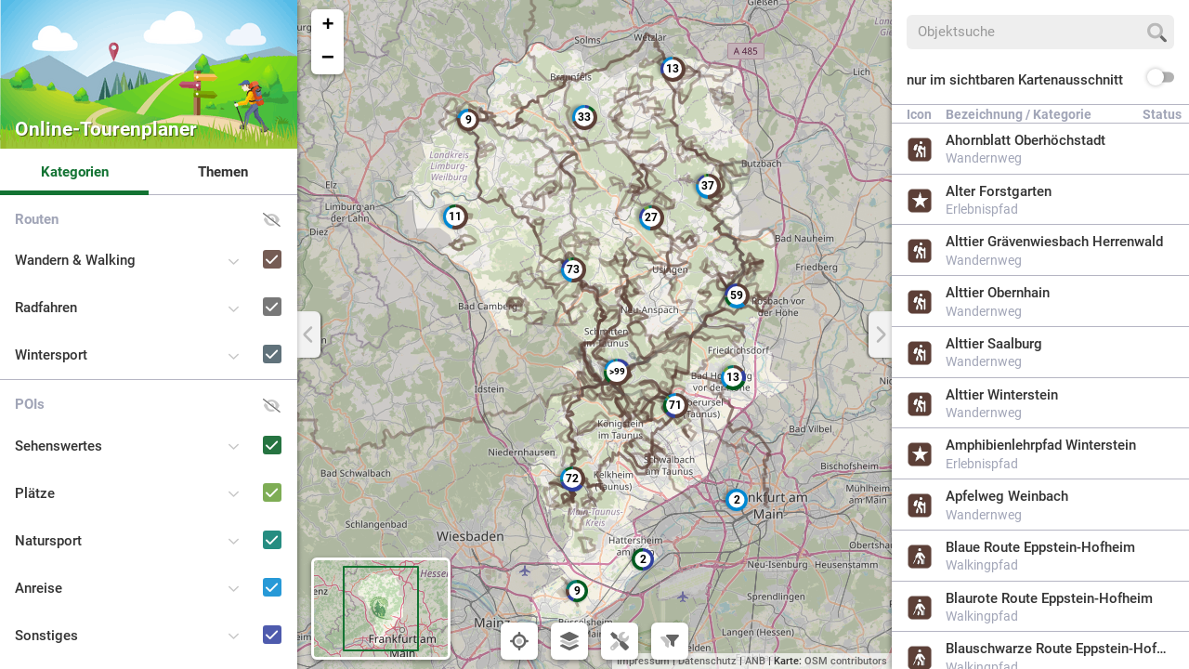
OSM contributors (845, 661)
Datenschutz (707, 661)
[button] (736, 500)
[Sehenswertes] (245, 427)
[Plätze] (245, 475)
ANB (755, 661)
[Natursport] (245, 522)
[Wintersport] (245, 336)
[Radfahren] (245, 289)
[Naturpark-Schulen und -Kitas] (245, 664)
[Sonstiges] (245, 617)
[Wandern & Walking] (245, 242)
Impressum (643, 661)
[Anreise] (245, 570)
